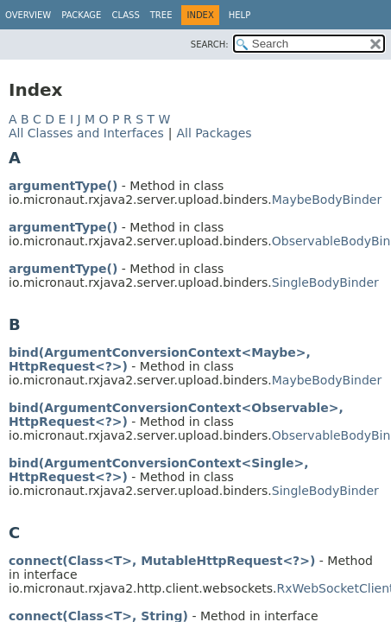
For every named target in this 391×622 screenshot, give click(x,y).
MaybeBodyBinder (327, 199)
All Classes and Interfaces (86, 133)
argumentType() (63, 186)
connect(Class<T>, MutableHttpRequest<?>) (162, 561)
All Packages (213, 133)
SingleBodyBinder (325, 282)
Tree (161, 15)
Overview (28, 15)
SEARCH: (210, 44)
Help (239, 15)
